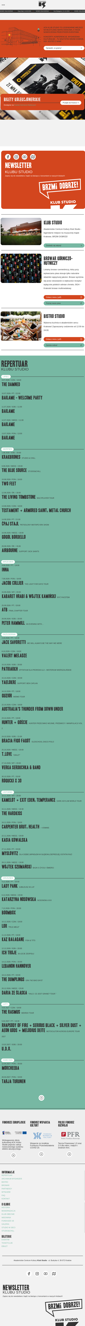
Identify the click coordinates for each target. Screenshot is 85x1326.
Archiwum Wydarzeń (12, 1179)
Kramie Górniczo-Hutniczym (25, 105)
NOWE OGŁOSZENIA (6, 11)
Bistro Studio (54, 316)
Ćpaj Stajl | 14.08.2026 (24, 11)
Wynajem (6, 1192)
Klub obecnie (8, 1214)
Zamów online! (64, 345)
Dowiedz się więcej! (64, 245)
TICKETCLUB (7, 1243)
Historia (6, 1207)
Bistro (5, 1182)
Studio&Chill (8, 1231)
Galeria (5, 1224)
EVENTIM (5, 1240)
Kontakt (6, 1199)
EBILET (5, 1246)
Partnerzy (7, 1189)
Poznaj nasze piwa (64, 303)
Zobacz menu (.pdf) (64, 297)
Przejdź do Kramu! (71, 103)
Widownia (6, 1218)
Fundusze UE (8, 1221)
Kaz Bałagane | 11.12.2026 (61, 11)
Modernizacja (8, 1211)
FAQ (3, 1195)
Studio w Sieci (8, 1227)
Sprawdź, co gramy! (64, 48)
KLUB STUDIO (53, 222)
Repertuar (7, 1175)
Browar (5, 1185)
